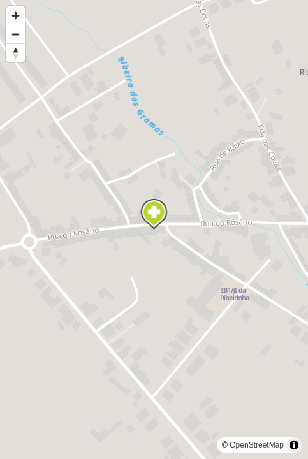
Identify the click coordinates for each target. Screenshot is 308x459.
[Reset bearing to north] (15, 52)
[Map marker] (154, 214)
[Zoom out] (15, 34)
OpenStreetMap (257, 445)
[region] (154, 229)
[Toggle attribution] (294, 445)
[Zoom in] (15, 15)
